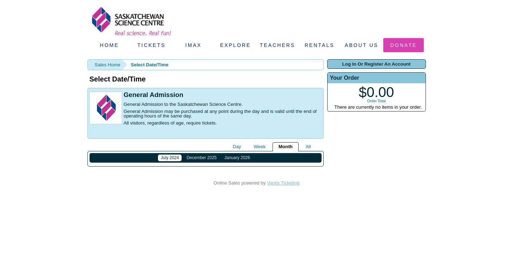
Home (109, 45)
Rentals (320, 45)
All (308, 146)
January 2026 (237, 157)
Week (259, 146)
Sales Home (108, 64)
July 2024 (170, 157)
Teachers (277, 45)
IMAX (193, 45)
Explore (235, 45)
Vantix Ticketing (283, 187)
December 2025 (201, 157)
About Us (361, 45)
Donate (403, 45)
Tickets (151, 45)
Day (237, 146)
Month (286, 146)
